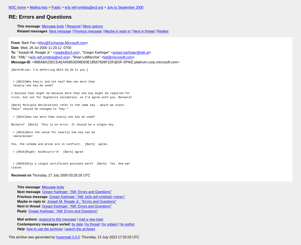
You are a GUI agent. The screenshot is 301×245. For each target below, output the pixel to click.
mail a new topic (91, 219)
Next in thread (144, 31)
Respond (74, 26)
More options (93, 26)
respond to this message (57, 219)
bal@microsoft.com (118, 57)
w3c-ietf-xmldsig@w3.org (84, 7)
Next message (60, 31)
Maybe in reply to (117, 31)
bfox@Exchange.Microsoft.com (62, 43)
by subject (110, 224)
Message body (53, 26)
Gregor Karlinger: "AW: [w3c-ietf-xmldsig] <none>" (87, 197)
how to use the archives (45, 229)
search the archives (80, 229)
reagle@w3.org (66, 52)
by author (127, 224)
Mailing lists (38, 7)
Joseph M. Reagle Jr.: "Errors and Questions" (81, 201)
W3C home (17, 7)
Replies (162, 31)
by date (77, 224)
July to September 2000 (125, 7)
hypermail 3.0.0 (67, 237)
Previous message (88, 31)
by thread (93, 224)
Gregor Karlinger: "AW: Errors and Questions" (77, 192)
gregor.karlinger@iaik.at (131, 52)
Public (56, 7)
